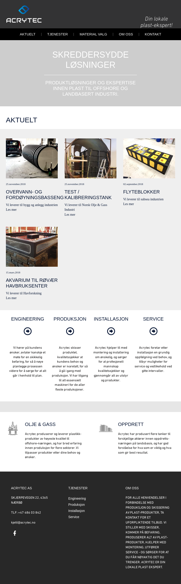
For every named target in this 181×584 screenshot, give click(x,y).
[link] (27, 336)
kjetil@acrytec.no (23, 523)
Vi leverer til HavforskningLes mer (32, 263)
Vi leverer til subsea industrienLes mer (149, 172)
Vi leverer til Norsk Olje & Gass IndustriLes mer (90, 177)
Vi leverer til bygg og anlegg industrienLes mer (32, 175)
